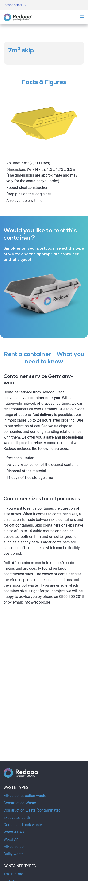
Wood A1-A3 (14, 832)
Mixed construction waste (25, 795)
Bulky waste (13, 854)
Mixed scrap (14, 846)
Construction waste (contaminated (32, 810)
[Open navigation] (82, 17)
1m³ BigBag (13, 874)
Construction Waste (20, 803)
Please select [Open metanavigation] (15, 5)
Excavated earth (17, 817)
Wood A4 (11, 839)
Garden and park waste (23, 825)
